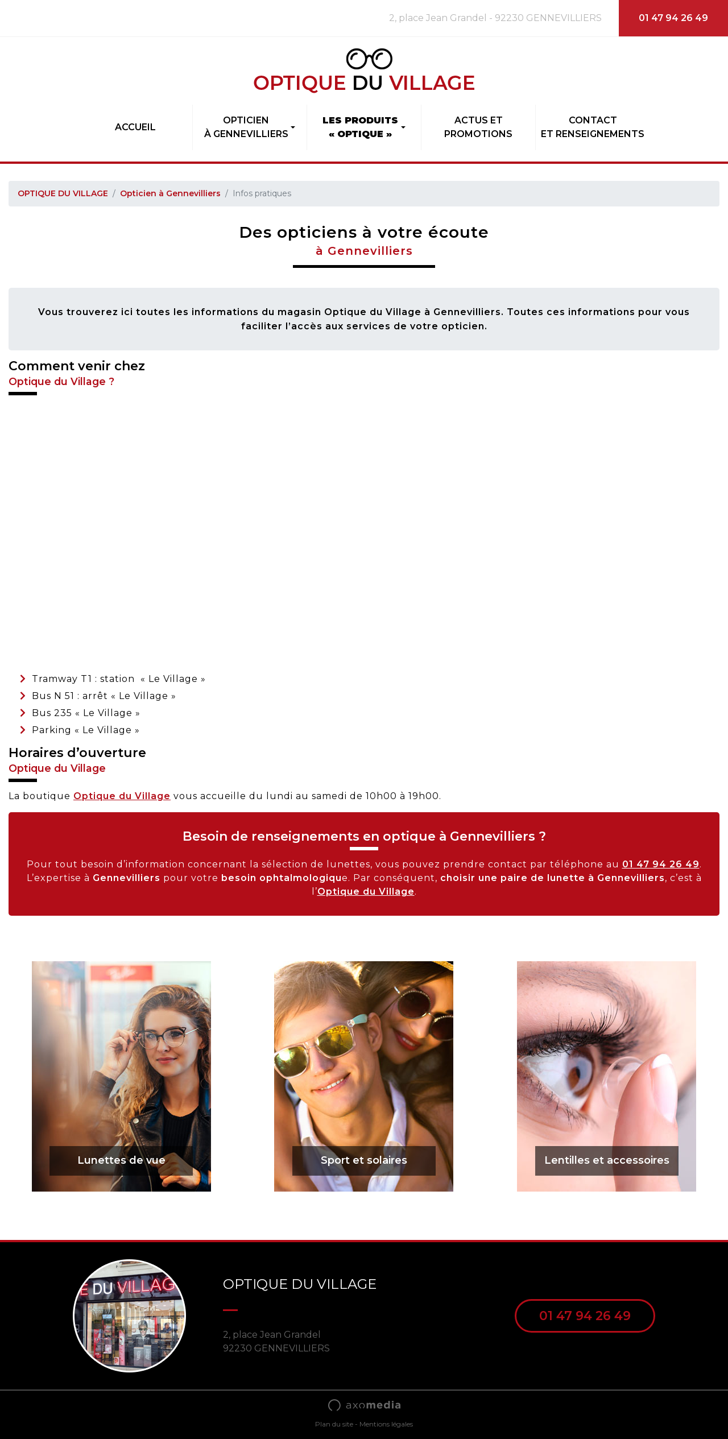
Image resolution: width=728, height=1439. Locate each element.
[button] (364, 127)
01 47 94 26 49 (673, 18)
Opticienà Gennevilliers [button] (246, 127)
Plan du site (334, 1424)
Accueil (135, 127)
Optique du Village (122, 796)
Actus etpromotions (478, 127)
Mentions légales (386, 1424)
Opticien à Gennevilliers (170, 193)
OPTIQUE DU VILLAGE (63, 193)
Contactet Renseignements (592, 127)
